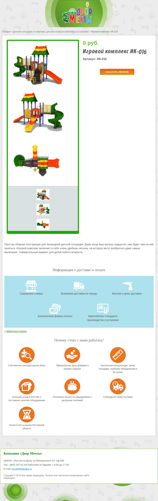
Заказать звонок (117, 71)
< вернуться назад (15, 331)
